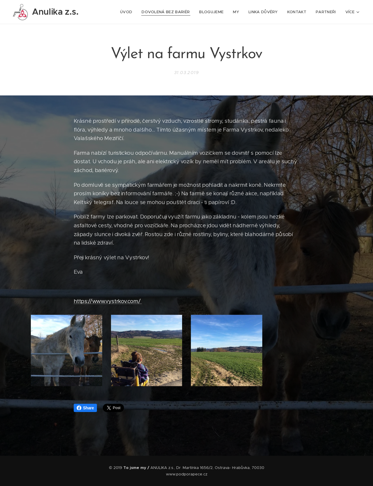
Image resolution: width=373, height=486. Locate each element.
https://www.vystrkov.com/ (108, 300)
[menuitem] (128, 12)
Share (85, 408)
